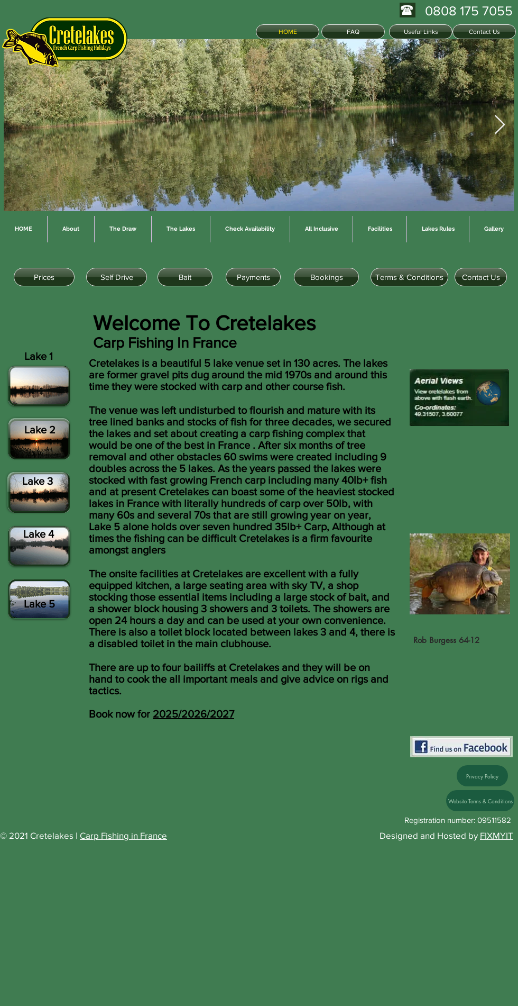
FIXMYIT (496, 835)
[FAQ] (353, 31)
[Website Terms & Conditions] (480, 800)
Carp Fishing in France (123, 835)
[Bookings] (326, 277)
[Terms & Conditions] (409, 277)
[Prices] (44, 277)
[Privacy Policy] (482, 775)
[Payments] (253, 277)
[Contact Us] (484, 31)
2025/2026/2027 (193, 714)
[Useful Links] (420, 31)
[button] (462, 474)
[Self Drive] (116, 277)
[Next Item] (500, 125)
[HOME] (287, 31)
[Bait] (185, 277)
